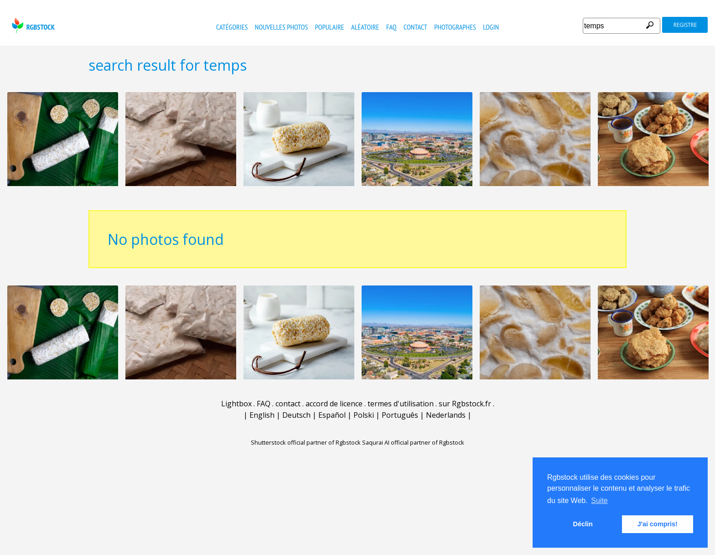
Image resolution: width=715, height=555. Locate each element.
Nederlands (446, 415)
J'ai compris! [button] (657, 524)
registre (685, 25)
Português (400, 415)
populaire (329, 26)
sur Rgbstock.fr (465, 404)
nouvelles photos (281, 26)
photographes (455, 26)
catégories (232, 26)
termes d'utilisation (401, 404)
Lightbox (236, 404)
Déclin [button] (583, 524)
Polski (363, 415)
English (262, 415)
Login (491, 26)
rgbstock (32, 25)
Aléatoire (365, 26)
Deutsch (296, 415)
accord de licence (334, 404)
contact (415, 26)
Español (332, 415)
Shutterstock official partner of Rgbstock (306, 442)
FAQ (391, 26)
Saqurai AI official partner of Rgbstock (413, 442)
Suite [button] (599, 500)
